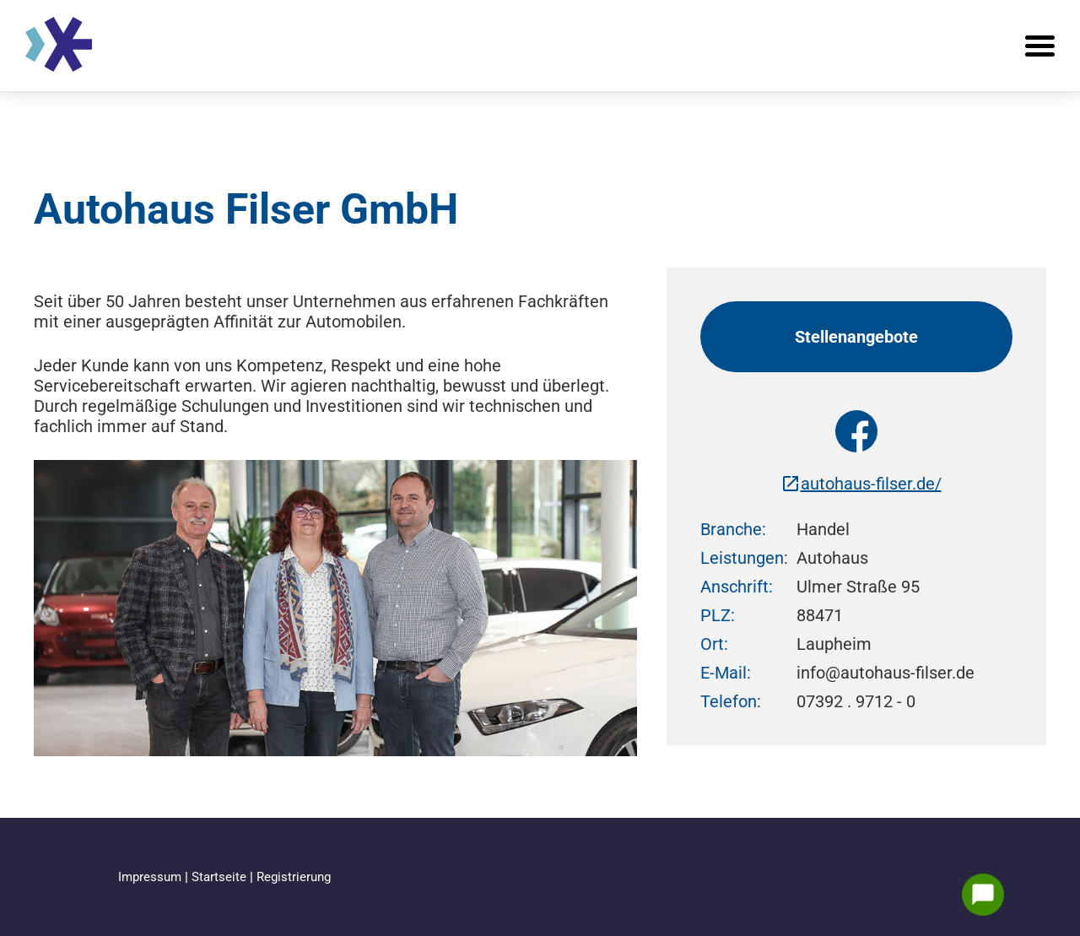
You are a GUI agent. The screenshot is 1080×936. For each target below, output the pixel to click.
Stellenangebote (856, 337)
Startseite (221, 877)
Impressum (151, 877)
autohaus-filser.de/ (861, 483)
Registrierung (293, 877)
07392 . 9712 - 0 (855, 701)
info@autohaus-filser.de (885, 673)
